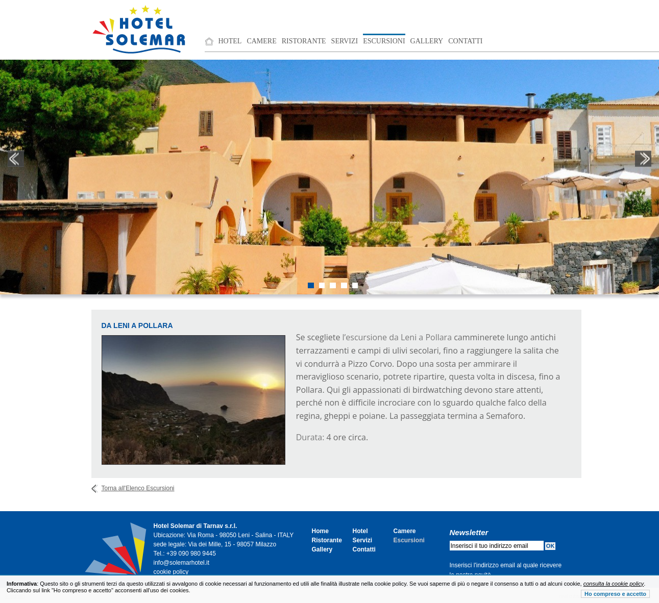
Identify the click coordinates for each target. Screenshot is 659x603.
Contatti (465, 41)
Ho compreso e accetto (615, 594)
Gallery (427, 41)
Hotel (230, 41)
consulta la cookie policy (613, 584)
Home (320, 531)
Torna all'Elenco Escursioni (138, 488)
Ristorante (304, 41)
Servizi (344, 41)
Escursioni (384, 41)
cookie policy (171, 571)
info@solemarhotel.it (182, 562)
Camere (261, 41)
